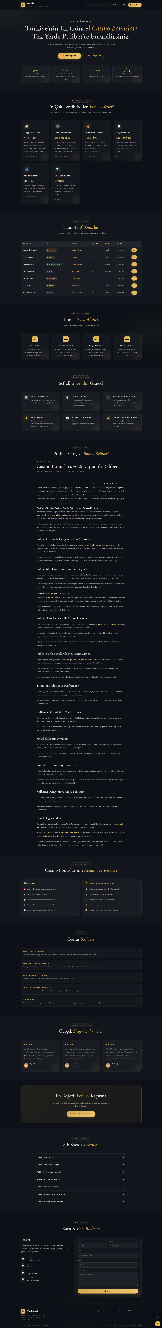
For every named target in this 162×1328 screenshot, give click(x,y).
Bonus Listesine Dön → (81, 1114)
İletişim (137, 1311)
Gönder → (107, 1291)
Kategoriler (92, 5)
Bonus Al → (135, 5)
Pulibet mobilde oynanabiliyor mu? (81, 1194)
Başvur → (58, 199)
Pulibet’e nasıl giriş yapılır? (81, 1164)
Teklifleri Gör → (30, 156)
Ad (78, 1241)
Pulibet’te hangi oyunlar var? (81, 1179)
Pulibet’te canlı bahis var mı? (81, 1201)
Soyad (111, 1241)
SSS (124, 5)
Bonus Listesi (104, 5)
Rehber (116, 5)
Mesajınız (81, 1270)
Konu (79, 1260)
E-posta (80, 1251)
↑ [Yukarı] (157, 1312)
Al (134, 250)
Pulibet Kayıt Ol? (93, 56)
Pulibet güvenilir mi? (81, 1157)
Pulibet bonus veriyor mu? (81, 1187)
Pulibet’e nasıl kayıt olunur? (81, 1172)
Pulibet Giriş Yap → (69, 56)
